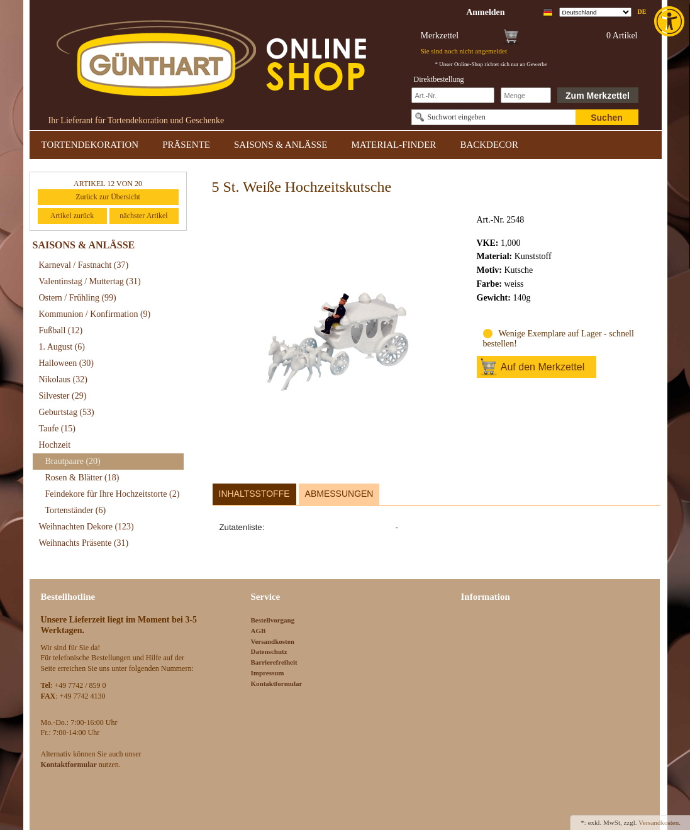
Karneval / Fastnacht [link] (84, 265)
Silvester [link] (63, 396)
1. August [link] (62, 346)
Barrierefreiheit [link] (274, 662)
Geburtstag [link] (66, 412)
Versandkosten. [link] (659, 822)
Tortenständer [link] (75, 510)
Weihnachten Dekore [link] (86, 526)
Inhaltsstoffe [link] (254, 494)
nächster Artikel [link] (143, 215)
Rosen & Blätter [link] (82, 477)
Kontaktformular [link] (277, 683)
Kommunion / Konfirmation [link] (95, 314)
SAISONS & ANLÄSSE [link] (280, 145)
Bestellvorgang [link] (273, 620)
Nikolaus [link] (63, 379)
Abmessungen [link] (339, 494)
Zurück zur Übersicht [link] (107, 196)
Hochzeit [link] (55, 445)
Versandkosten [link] (272, 641)
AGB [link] (258, 630)
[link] (670, 21)
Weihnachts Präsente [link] (84, 543)
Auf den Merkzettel (542, 367)
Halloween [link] (66, 363)
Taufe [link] (57, 428)
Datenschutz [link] (269, 651)
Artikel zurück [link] (72, 215)
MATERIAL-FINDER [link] (393, 145)
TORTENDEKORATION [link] (90, 145)
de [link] (642, 11)
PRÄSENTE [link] (186, 145)
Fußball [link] (61, 330)
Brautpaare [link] (73, 461)
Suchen (607, 118)
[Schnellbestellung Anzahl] (526, 95)
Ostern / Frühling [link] (77, 297)
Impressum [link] (267, 673)
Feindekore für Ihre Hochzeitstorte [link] (112, 494)
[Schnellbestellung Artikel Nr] (452, 95)
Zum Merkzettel (597, 96)
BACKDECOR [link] (489, 145)
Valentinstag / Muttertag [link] (90, 281)
